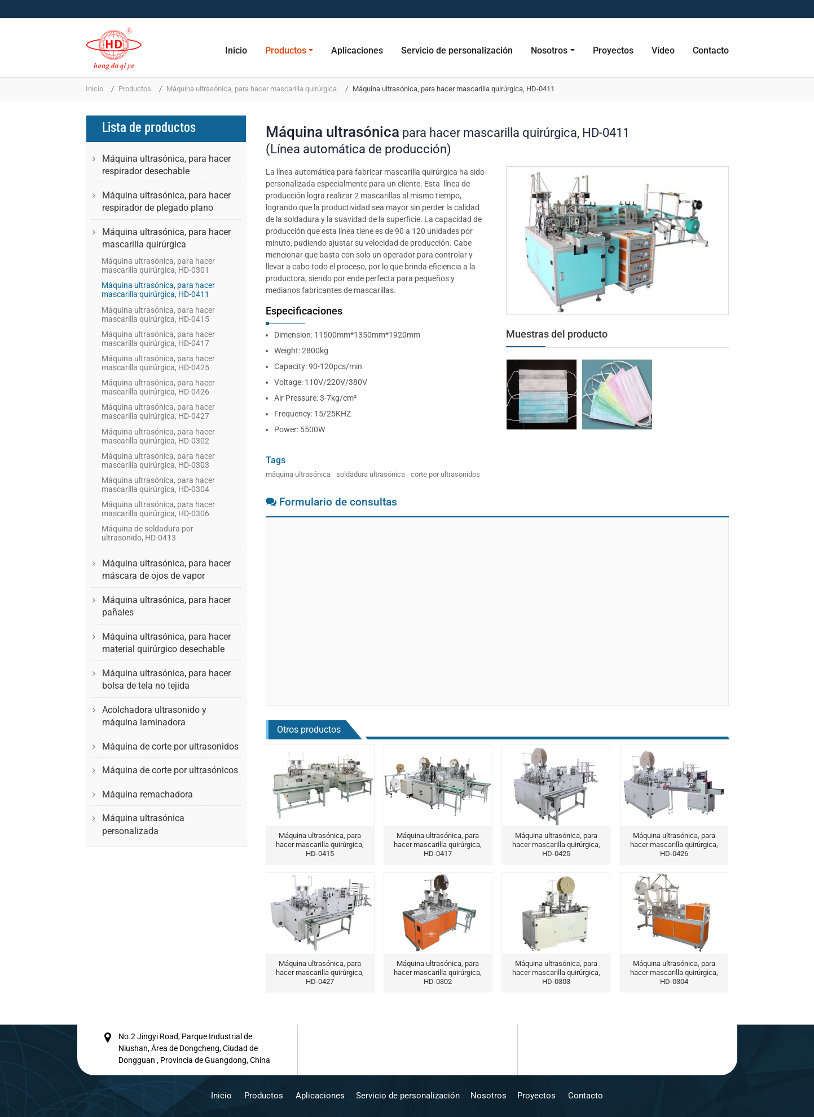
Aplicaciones (357, 50)
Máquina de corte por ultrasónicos (170, 770)
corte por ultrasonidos (445, 474)
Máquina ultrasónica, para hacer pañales (166, 606)
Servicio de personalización (457, 50)
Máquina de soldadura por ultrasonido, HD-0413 (147, 533)
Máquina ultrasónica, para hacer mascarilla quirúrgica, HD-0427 (320, 972)
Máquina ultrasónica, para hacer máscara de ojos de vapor (166, 569)
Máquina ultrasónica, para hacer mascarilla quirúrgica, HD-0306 (158, 509)
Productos (134, 89)
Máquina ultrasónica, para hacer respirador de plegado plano (166, 201)
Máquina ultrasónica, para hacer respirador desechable (166, 164)
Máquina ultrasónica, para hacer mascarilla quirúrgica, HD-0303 (556, 972)
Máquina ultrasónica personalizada (143, 824)
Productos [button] (285, 50)
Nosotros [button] (549, 50)
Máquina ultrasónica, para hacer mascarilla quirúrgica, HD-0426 (674, 844)
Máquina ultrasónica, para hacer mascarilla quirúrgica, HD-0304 (674, 972)
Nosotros (488, 1095)
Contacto (711, 50)
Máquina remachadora (147, 794)
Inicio (236, 50)
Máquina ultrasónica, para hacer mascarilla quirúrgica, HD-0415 (320, 844)
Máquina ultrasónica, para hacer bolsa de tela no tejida (166, 679)
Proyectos (613, 50)
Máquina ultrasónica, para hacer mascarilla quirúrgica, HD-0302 (438, 972)
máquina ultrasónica (298, 474)
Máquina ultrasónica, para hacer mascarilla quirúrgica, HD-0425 (556, 844)
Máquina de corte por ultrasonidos (170, 746)
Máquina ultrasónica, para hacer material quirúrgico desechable (166, 642)
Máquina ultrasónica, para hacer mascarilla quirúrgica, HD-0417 (438, 844)
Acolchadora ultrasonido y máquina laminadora (154, 716)
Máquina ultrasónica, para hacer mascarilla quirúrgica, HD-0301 (158, 265)
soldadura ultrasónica (370, 474)
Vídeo (663, 50)
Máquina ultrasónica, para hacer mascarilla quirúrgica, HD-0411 (158, 290)
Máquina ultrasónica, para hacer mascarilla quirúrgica (251, 89)
